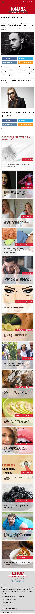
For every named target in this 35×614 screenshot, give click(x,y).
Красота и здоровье (9, 599)
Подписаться (28, 1)
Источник (3, 129)
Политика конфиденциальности (12, 596)
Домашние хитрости (10, 609)
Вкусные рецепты (9, 602)
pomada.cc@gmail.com (17, 581)
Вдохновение (7, 612)
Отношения (6, 605)
